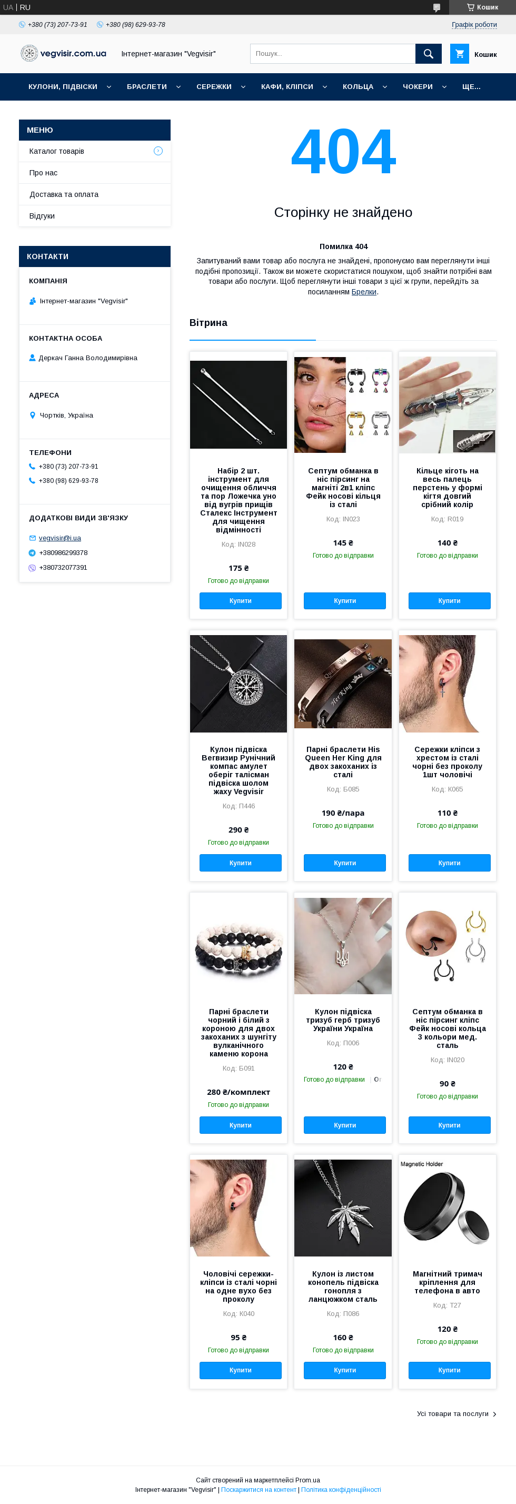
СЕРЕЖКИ (214, 87)
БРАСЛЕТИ (147, 87)
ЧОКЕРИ (418, 87)
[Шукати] (428, 54)
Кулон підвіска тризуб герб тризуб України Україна (343, 1020)
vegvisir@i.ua (60, 538)
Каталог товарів (56, 151)
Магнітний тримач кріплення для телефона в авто (447, 1282)
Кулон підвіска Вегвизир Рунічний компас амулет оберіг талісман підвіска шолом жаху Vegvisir (238, 770)
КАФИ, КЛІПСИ (287, 87)
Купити (241, 601)
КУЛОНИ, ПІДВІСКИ (62, 87)
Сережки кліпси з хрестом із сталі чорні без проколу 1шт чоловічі (447, 762)
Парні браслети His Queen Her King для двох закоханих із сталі (343, 762)
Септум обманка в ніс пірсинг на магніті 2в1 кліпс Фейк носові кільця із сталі (343, 488)
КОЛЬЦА (358, 87)
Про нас (43, 173)
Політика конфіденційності (341, 1489)
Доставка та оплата (63, 194)
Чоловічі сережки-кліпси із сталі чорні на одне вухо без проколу (238, 1286)
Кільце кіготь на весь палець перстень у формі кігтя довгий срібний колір (447, 488)
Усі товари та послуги (453, 1414)
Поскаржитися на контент (258, 1489)
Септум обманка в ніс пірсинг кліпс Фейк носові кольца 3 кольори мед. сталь (447, 1028)
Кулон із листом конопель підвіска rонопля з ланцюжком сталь (343, 1286)
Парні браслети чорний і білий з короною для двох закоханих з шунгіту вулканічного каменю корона (238, 1032)
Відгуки (42, 216)
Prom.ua (307, 1480)
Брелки (364, 292)
